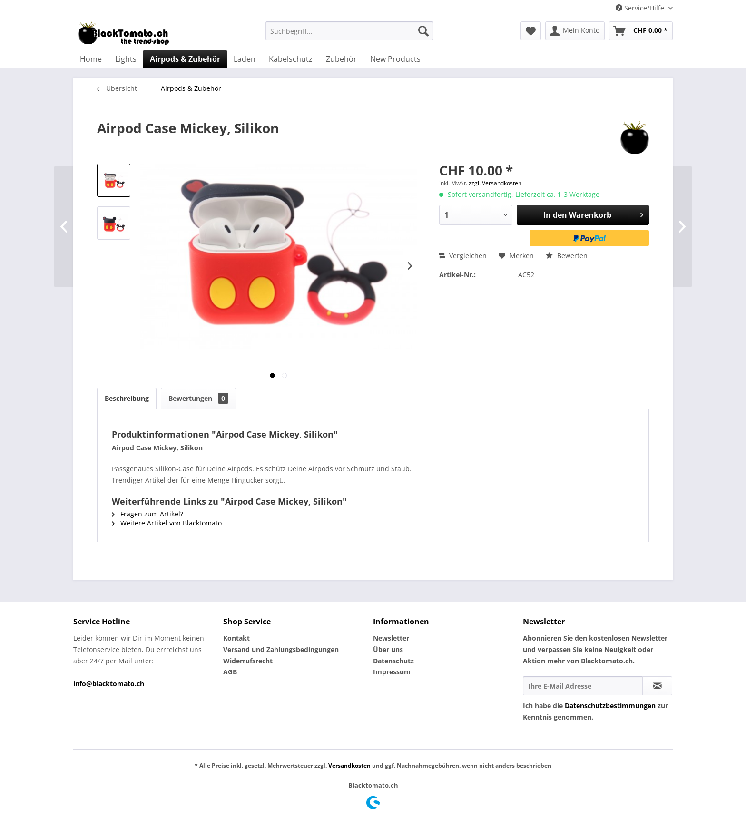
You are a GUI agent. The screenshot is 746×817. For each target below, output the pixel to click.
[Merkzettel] (530, 30)
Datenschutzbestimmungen (610, 705)
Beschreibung (127, 398)
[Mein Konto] (575, 30)
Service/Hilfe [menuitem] (641, 7)
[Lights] (125, 59)
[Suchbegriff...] (349, 30)
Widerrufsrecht (248, 660)
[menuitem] (349, 30)
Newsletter (391, 637)
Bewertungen (198, 398)
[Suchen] (423, 30)
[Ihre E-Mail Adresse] (583, 685)
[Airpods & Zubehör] (185, 59)
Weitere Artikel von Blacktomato (167, 522)
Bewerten (567, 255)
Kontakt (236, 637)
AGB (230, 671)
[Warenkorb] (641, 30)
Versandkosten (349, 765)
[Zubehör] (341, 59)
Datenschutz (393, 660)
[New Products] (395, 59)
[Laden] (244, 59)
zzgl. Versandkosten (495, 183)
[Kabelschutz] (290, 59)
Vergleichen (463, 255)
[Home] (90, 59)
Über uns (388, 649)
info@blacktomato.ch (108, 683)
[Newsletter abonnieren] (657, 685)
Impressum (392, 671)
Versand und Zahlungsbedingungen (281, 649)
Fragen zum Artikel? (147, 513)
